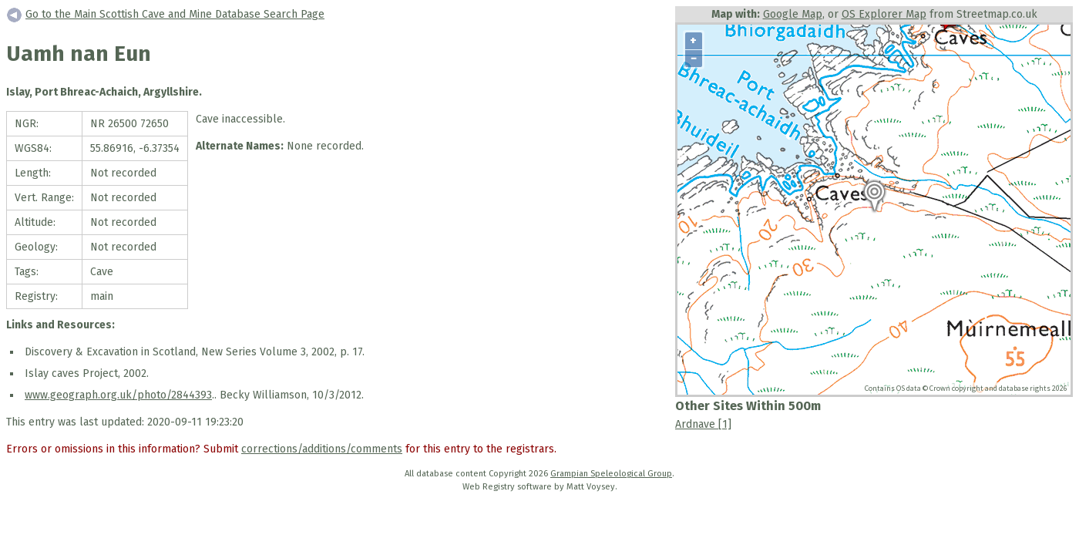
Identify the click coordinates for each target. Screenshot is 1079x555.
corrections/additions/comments (321, 449)
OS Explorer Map (884, 14)
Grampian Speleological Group (611, 474)
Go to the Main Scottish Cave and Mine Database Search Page (174, 14)
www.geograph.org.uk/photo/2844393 (118, 395)
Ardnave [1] (703, 424)
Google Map (792, 14)
